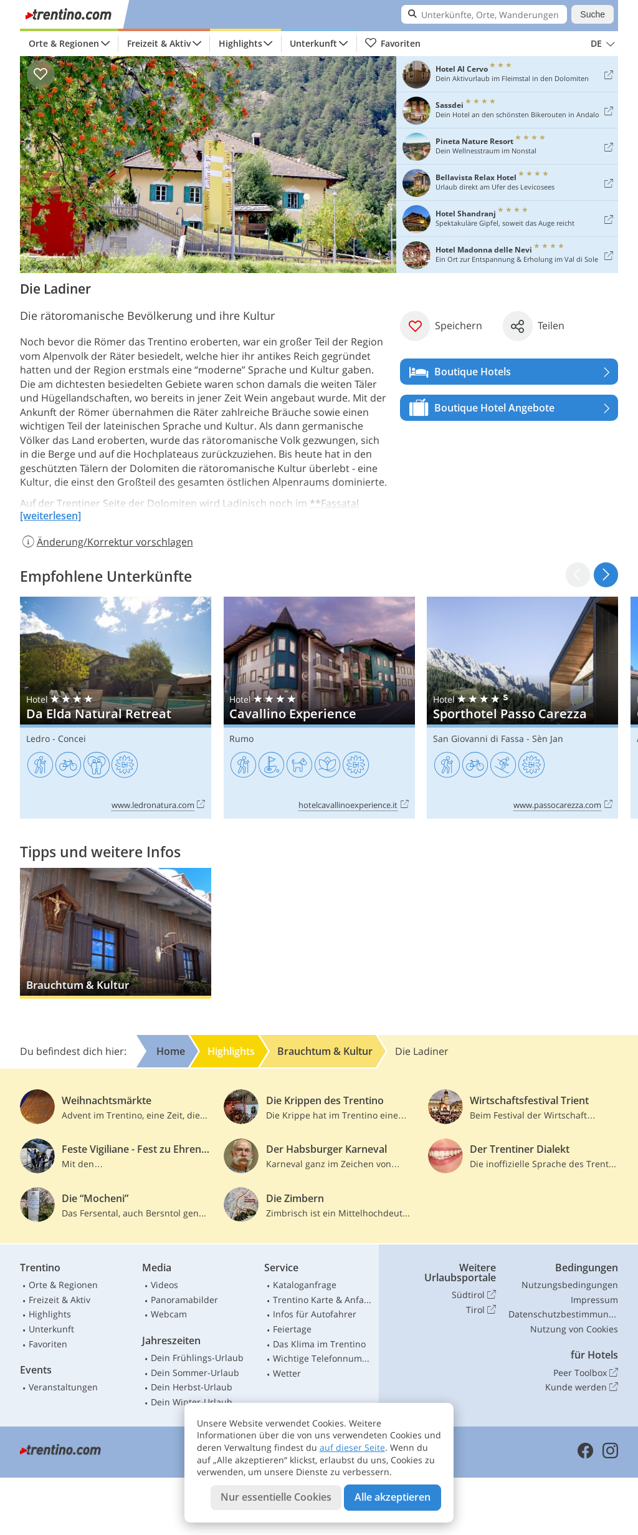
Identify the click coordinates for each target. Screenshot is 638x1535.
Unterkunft (313, 43)
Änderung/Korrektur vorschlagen (106, 542)
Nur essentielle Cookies (276, 1497)
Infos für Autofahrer (314, 1314)
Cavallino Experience (319, 708)
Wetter (287, 1373)
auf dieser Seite (352, 1447)
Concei (72, 738)
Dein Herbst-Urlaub (191, 1387)
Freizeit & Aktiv (159, 43)
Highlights (240, 43)
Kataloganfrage (304, 1285)
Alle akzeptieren (393, 1497)
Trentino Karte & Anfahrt (323, 1300)
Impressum (594, 1300)
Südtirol (474, 1295)
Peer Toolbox (585, 1373)
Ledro (38, 738)
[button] (606, 574)
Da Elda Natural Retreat (115, 708)
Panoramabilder (184, 1300)
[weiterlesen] (50, 515)
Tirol (481, 1310)
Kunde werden (581, 1387)
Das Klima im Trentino (319, 1344)
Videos (164, 1285)
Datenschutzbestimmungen (563, 1314)
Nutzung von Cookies (574, 1329)
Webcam (169, 1314)
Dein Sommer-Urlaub (195, 1373)
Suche (592, 14)
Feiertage (292, 1329)
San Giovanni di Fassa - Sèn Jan (498, 738)
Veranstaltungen (63, 1387)
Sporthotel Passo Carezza (522, 708)
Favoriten (392, 43)
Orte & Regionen (64, 43)
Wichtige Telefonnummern (323, 1358)
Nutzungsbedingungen (569, 1285)
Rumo (241, 738)
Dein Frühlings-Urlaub (197, 1358)
